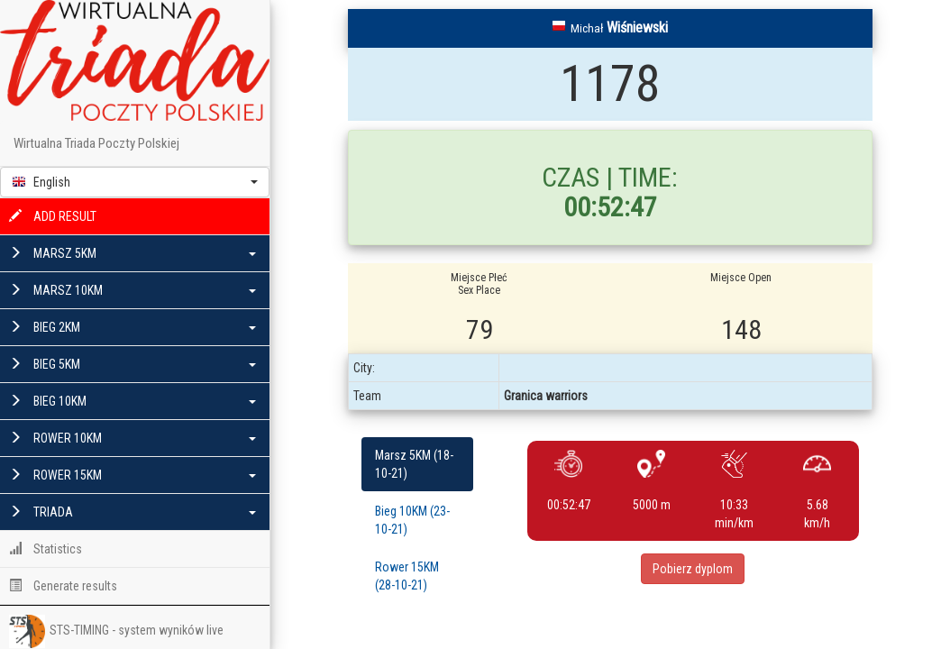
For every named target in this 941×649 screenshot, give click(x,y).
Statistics (45, 549)
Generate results (63, 586)
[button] (135, 182)
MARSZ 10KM (132, 290)
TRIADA (132, 512)
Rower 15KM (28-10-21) (407, 576)
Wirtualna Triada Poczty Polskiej (96, 143)
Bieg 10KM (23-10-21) (412, 520)
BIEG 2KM (132, 327)
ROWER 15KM (132, 475)
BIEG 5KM (132, 364)
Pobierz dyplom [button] (693, 569)
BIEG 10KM (132, 401)
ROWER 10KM (132, 438)
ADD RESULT (52, 216)
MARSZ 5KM (132, 253)
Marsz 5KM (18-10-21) (414, 464)
